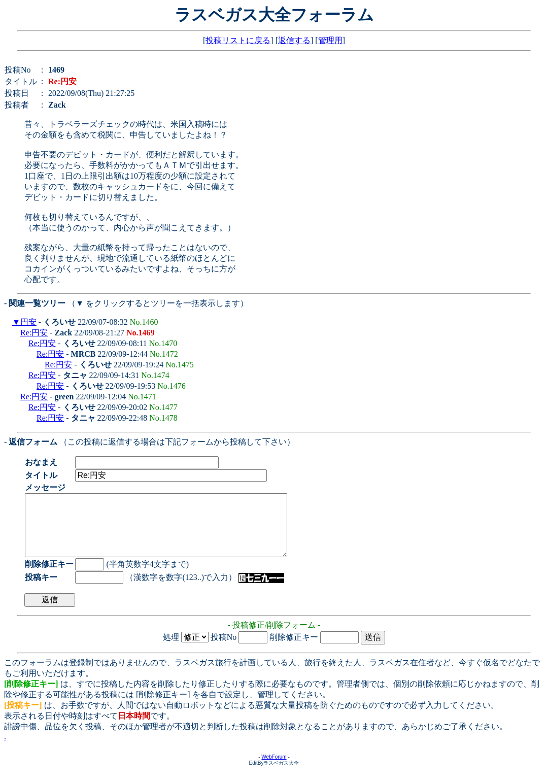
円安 (28, 322)
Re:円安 (34, 332)
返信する (294, 40)
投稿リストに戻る (238, 40)
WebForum (273, 769)
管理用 (330, 40)
